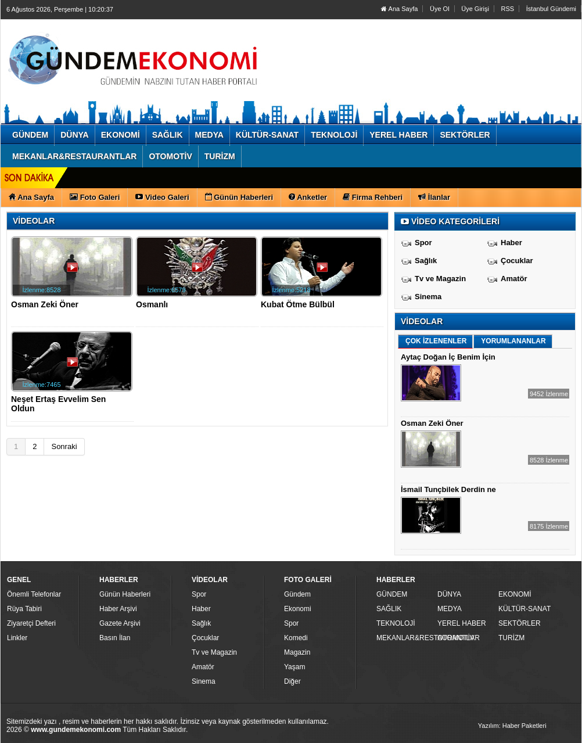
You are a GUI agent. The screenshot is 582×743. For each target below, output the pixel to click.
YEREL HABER (461, 623)
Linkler (17, 638)
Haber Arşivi (118, 609)
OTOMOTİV (456, 638)
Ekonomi (297, 609)
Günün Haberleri (124, 594)
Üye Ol (440, 8)
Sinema (428, 296)
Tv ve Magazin (440, 278)
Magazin (297, 652)
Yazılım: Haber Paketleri (512, 725)
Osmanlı (152, 304)
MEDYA (449, 609)
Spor (423, 242)
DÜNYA (449, 594)
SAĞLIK (388, 609)
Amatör (514, 278)
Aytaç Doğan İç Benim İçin (448, 357)
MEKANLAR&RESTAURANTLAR (405, 638)
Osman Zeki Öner (44, 304)
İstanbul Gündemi (551, 8)
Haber (511, 242)
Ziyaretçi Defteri (31, 623)
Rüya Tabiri (24, 609)
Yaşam (294, 667)
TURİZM (511, 638)
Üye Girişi (475, 8)
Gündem (297, 594)
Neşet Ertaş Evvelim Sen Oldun (58, 403)
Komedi (296, 638)
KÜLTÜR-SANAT (524, 609)
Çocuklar (517, 260)
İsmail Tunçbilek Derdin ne (448, 489)
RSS (508, 8)
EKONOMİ (514, 594)
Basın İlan (114, 638)
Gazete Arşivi (120, 623)
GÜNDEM (391, 594)
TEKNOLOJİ (395, 623)
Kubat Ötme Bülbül (298, 304)
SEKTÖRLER (519, 623)
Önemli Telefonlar (34, 594)
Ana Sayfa (399, 8)
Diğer (292, 681)
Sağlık (426, 260)
